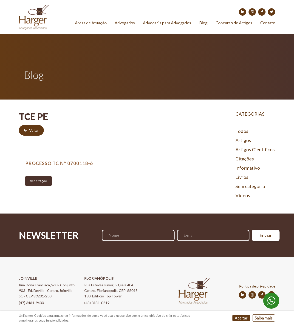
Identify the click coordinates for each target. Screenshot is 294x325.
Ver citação (38, 181)
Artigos (243, 140)
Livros (241, 177)
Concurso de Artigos (233, 22)
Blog (203, 22)
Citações (244, 158)
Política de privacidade (257, 286)
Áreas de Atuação (91, 22)
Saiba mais (264, 318)
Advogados (125, 22)
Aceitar (241, 318)
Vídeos (242, 195)
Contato (267, 22)
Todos (241, 131)
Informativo (247, 168)
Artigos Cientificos (255, 149)
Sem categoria (250, 186)
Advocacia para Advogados (167, 22)
